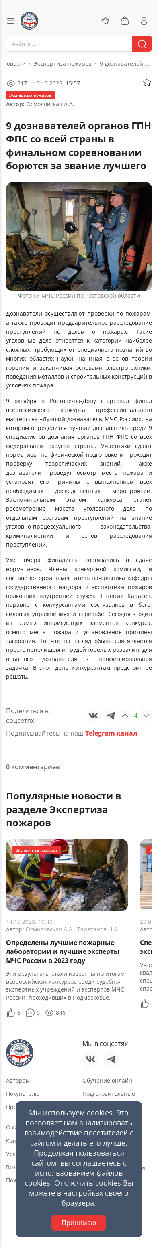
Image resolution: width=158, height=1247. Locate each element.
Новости (14, 63)
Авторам (18, 1080)
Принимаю (79, 1222)
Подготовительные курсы (108, 1098)
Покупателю (23, 1093)
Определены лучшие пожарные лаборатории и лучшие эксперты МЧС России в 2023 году (62, 951)
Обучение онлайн (107, 1080)
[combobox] (79, 44)
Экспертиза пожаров (63, 63)
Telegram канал (111, 733)
